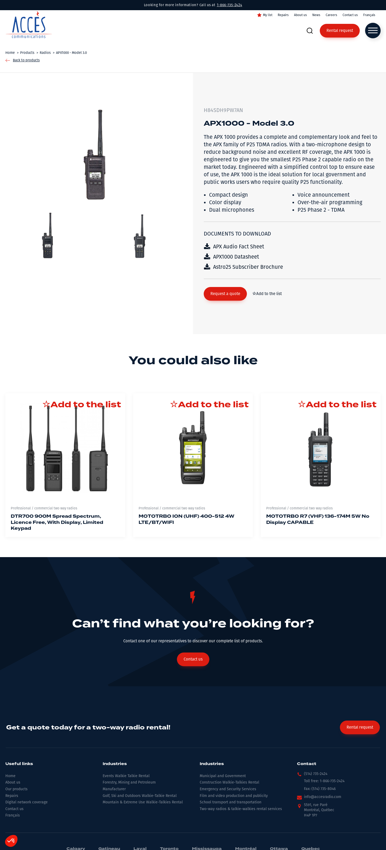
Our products (16, 789)
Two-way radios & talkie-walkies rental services (241, 809)
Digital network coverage (26, 802)
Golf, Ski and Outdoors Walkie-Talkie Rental (140, 795)
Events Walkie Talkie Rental (126, 776)
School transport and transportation (230, 802)
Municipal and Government (223, 776)
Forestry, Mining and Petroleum (129, 782)
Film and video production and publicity (234, 795)
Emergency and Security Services (228, 789)
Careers (331, 15)
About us (300, 15)
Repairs (283, 15)
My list (267, 15)
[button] (225, 294)
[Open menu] (373, 30)
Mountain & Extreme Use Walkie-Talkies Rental (143, 802)
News (316, 15)
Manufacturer (114, 789)
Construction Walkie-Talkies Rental (229, 782)
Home (10, 776)
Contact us (350, 15)
